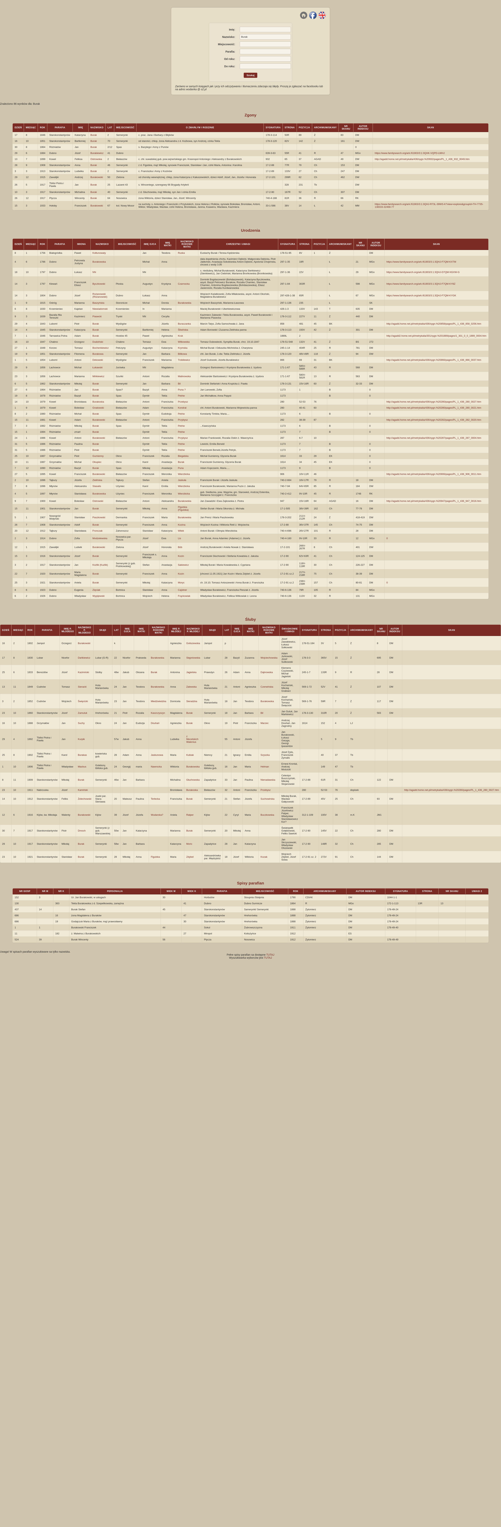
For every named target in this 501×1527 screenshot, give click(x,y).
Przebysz (183, 401)
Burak (93, 135)
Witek (181, 530)
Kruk (180, 335)
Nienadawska (267, 779)
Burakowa (98, 353)
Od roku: (229, 58)
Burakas (82, 755)
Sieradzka (191, 701)
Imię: (232, 29)
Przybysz (183, 419)
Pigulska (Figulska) (183, 508)
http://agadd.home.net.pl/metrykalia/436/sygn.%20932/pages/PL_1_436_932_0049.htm (422, 159)
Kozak (263, 856)
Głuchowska (193, 779)
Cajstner (182, 589)
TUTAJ (270, 954)
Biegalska (183, 456)
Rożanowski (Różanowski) (100, 295)
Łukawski (98, 367)
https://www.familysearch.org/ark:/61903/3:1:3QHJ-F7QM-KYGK (421, 295)
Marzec (264, 723)
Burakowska (99, 261)
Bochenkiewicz (101, 347)
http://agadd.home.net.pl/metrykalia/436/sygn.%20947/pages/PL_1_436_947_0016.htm (433, 501)
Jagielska (191, 672)
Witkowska (184, 341)
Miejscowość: (226, 44)
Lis (179, 538)
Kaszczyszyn (158, 713)
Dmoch (82, 830)
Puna (181, 468)
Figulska (155, 856)
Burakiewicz (96, 153)
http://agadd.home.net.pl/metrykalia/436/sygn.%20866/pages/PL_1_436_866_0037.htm (433, 359)
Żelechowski (84, 798)
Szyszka (265, 755)
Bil (179, 383)
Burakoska (98, 401)
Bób (180, 547)
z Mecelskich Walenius (192, 739)
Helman (264, 766)
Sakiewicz (183, 564)
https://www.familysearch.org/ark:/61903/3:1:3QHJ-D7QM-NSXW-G (423, 272)
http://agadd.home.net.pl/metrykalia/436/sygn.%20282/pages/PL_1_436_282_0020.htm (433, 419)
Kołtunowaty (99, 252)
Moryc (181, 582)
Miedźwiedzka (158, 701)
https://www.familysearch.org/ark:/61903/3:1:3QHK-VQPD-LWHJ (410, 153)
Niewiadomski (100, 308)
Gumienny (98, 456)
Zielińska (97, 480)
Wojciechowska (268, 657)
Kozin (181, 556)
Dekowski (98, 359)
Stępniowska (193, 657)
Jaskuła (182, 480)
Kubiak (190, 755)
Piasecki (97, 316)
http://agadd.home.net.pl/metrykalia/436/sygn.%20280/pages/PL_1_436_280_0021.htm (433, 407)
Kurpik (81, 739)
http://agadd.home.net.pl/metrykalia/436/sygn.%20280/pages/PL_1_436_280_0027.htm (433, 401)
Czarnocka (184, 283)
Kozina (181, 524)
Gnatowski (98, 407)
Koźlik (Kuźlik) (100, 564)
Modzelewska (100, 538)
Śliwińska (183, 329)
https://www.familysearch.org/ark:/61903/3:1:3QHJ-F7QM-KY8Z (420, 283)
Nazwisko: (228, 36)
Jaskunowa (157, 755)
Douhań (155, 723)
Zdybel (190, 856)
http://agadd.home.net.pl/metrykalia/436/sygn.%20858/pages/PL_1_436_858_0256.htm (433, 323)
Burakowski (96, 177)
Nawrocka (156, 766)
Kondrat (182, 407)
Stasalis (97, 486)
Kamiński (83, 790)
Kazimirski (83, 672)
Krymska (183, 347)
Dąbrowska (266, 672)
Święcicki (83, 701)
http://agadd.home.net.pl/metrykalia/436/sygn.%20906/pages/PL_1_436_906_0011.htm (433, 474)
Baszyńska (98, 302)
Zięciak (96, 589)
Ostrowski (98, 501)
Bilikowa (182, 353)
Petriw (181, 395)
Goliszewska (193, 643)
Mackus (82, 766)
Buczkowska (267, 814)
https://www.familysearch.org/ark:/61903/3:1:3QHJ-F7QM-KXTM (421, 261)
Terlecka (155, 798)
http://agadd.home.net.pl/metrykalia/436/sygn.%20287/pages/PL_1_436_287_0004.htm (433, 437)
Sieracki (82, 686)
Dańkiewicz (84, 657)
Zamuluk (82, 713)
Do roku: (229, 66)
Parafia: (230, 51)
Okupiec (97, 462)
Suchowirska (267, 798)
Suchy (81, 723)
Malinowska (184, 376)
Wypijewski (99, 596)
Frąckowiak (184, 596)
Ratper (190, 814)
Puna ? (182, 389)
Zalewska (191, 686)
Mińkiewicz (98, 376)
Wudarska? (157, 814)
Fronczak (98, 530)
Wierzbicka (184, 474)
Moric (189, 843)
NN (94, 272)
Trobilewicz (184, 359)
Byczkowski (99, 283)
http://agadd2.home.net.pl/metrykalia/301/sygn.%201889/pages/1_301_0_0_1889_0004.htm (436, 335)
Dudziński (98, 341)
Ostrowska (96, 159)
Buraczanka (184, 323)
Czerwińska (266, 686)
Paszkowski (99, 517)
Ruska (181, 252)
